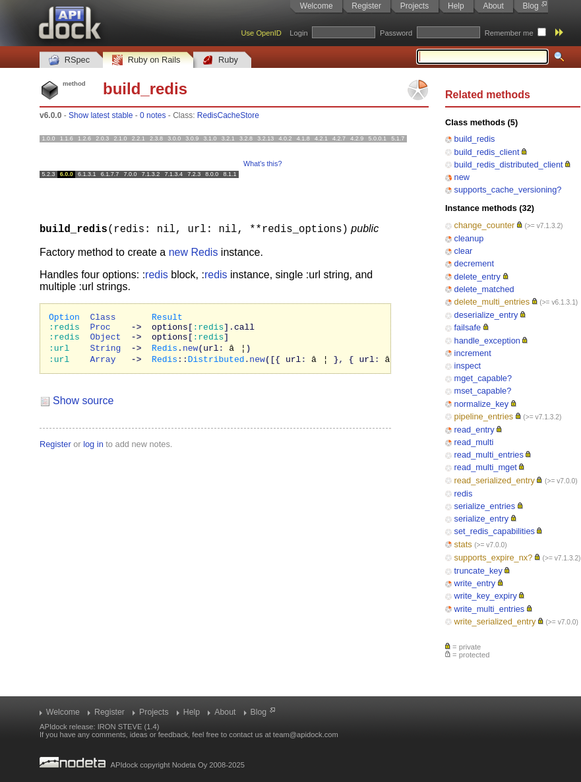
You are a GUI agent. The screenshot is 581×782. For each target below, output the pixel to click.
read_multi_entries (489, 455)
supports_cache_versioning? (508, 190)
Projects (414, 6)
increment (472, 353)
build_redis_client (487, 152)
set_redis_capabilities (494, 531)
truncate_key (478, 571)
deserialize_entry (486, 315)
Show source (83, 407)
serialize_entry (481, 519)
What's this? (262, 163)
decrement (474, 263)
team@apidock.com (305, 734)
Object (105, 341)
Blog (531, 6)
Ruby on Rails (146, 60)
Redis (204, 251)
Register (366, 6)
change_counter (484, 225)
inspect (467, 366)
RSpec (69, 60)
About (493, 6)
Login (298, 33)
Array (102, 365)
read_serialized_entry (494, 480)
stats (463, 544)
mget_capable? (483, 378)
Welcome (316, 6)
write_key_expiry (485, 596)
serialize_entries (484, 506)
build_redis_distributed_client (508, 164)
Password (396, 33)
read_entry (474, 430)
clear (463, 251)
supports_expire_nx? (493, 557)
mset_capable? (483, 391)
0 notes (153, 115)
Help (456, 6)
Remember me (509, 33)
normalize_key (481, 404)
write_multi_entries (489, 609)
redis (463, 493)
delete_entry (477, 277)
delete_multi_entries (492, 302)
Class (102, 318)
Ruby (220, 60)
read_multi (474, 442)
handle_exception (487, 341)
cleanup (469, 238)
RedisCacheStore (228, 115)
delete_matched (484, 289)
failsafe (467, 327)
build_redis (474, 139)
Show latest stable (101, 115)
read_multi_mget (485, 467)
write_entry (475, 583)
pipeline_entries (484, 416)
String (105, 353)
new (462, 177)
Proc (100, 330)
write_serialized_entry (495, 621)
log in (93, 451)
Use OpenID (261, 33)
